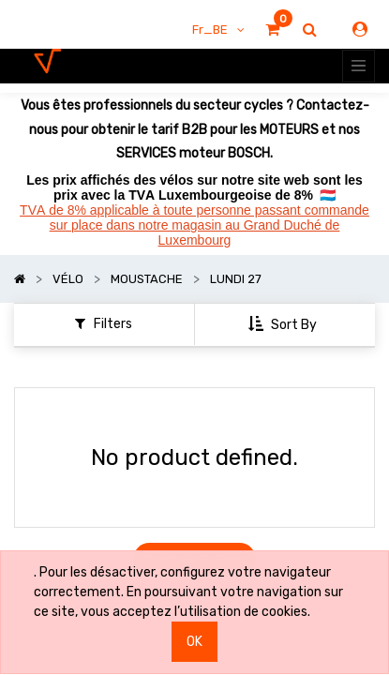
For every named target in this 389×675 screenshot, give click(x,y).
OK (194, 642)
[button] (284, 325)
